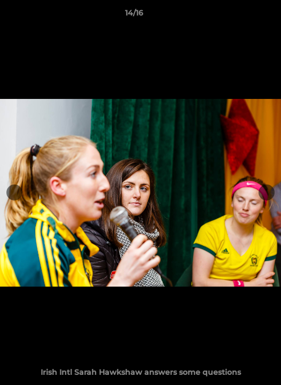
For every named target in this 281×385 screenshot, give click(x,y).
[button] (242, 15)
